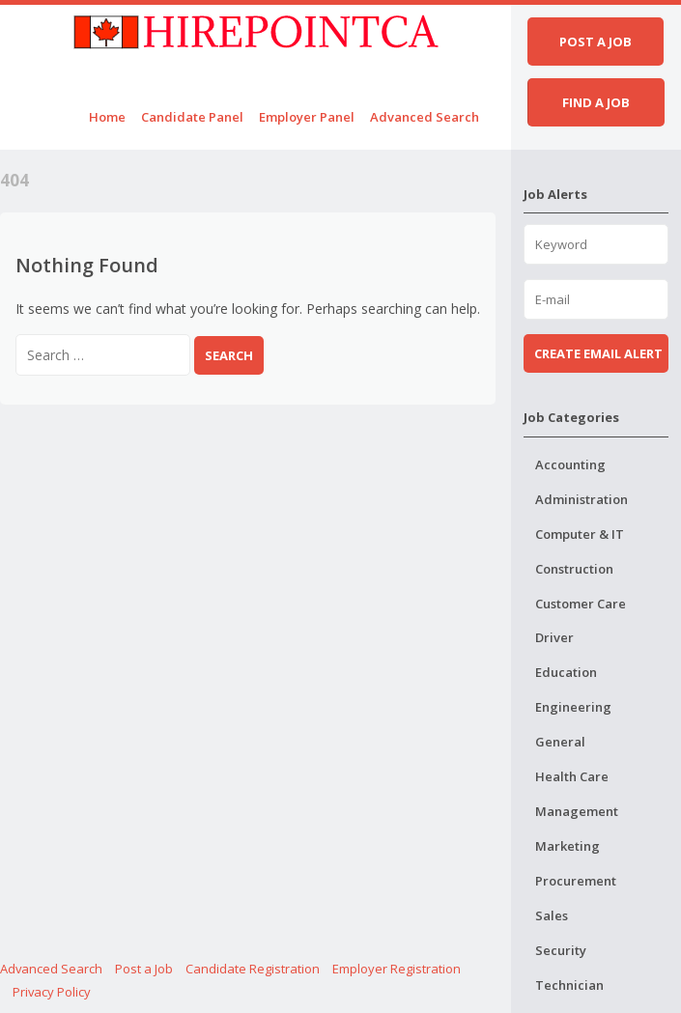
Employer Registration (396, 968)
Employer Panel (307, 117)
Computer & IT (579, 534)
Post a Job (144, 968)
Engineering (573, 707)
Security (560, 950)
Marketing (567, 846)
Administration (581, 499)
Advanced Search (424, 117)
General (560, 741)
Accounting (570, 464)
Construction (574, 568)
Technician (569, 985)
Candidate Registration (252, 968)
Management (576, 811)
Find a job (596, 102)
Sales (551, 915)
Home (107, 117)
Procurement (575, 880)
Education (566, 672)
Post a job (595, 41)
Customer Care (580, 603)
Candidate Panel (192, 117)
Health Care (572, 776)
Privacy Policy (52, 991)
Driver (554, 637)
